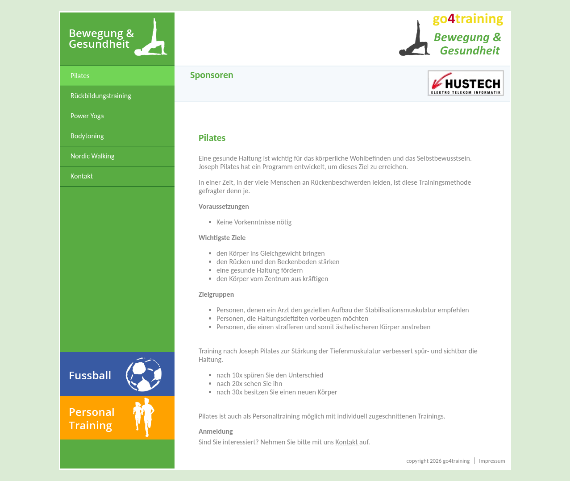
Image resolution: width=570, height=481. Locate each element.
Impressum (492, 460)
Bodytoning (87, 136)
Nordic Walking (92, 156)
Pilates (80, 75)
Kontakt (82, 176)
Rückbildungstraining (101, 95)
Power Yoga (87, 116)
